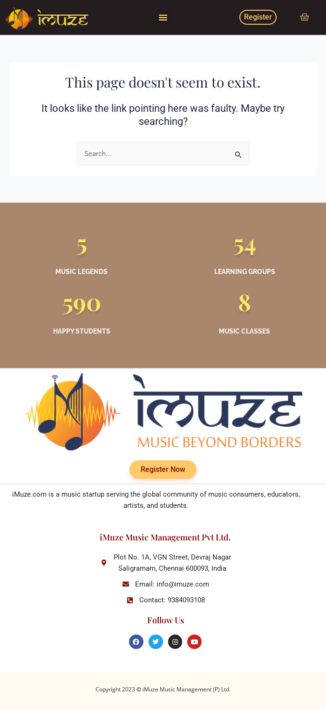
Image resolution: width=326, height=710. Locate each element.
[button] (163, 17)
